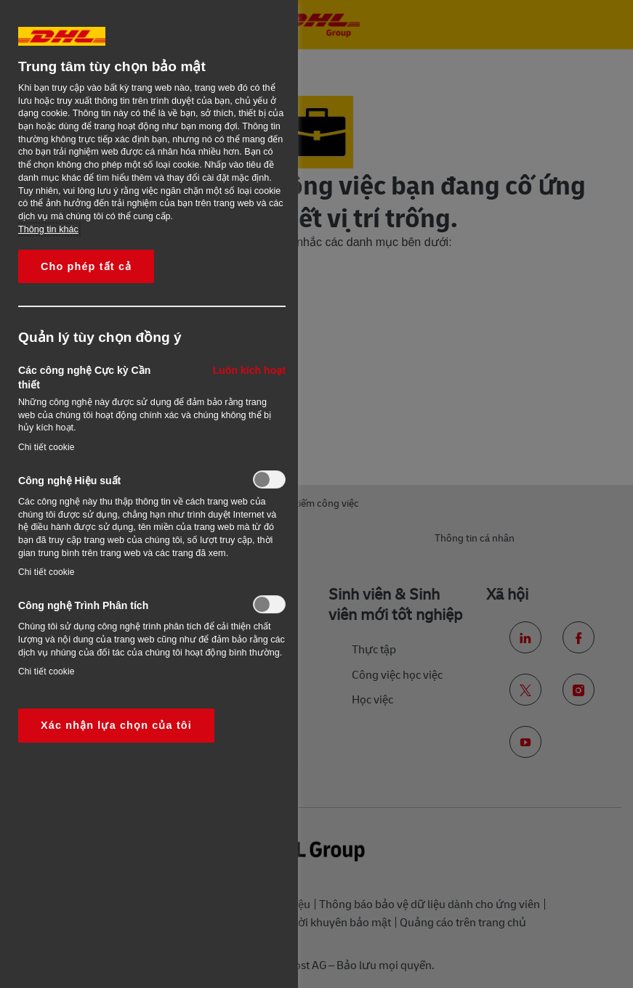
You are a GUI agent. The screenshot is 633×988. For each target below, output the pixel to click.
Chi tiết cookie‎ (46, 447)
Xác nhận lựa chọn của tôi (116, 725)
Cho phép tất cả (86, 266)
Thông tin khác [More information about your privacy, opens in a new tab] (48, 229)
